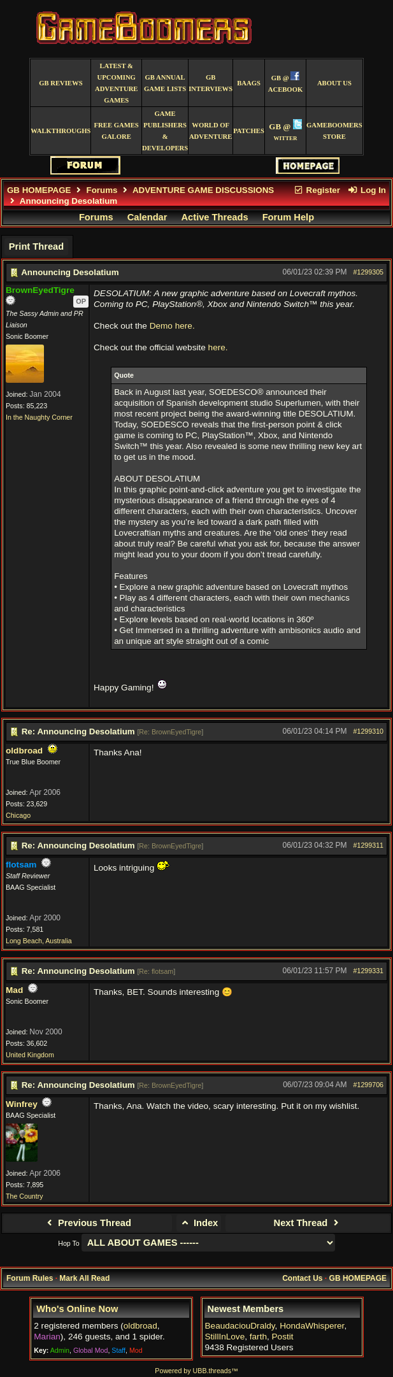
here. (218, 347)
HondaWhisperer (312, 1326)
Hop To (69, 1243)
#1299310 (368, 731)
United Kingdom (30, 1055)
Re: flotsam (156, 971)
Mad (14, 990)
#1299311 (368, 845)
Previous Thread (87, 1223)
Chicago (18, 815)
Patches (248, 130)
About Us (334, 83)
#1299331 (368, 970)
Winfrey (22, 1104)
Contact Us (302, 1278)
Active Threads (215, 217)
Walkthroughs (60, 130)
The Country (24, 1196)
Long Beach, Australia (39, 941)
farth (258, 1336)
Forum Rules (29, 1278)
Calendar (147, 217)
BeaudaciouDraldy (240, 1326)
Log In (367, 190)
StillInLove (225, 1336)
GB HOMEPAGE (39, 190)
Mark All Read (84, 1278)
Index (199, 1223)
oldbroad (24, 750)
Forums (102, 190)
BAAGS (249, 83)
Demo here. (172, 326)
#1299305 (368, 272)
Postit (283, 1336)
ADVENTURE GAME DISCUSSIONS (203, 190)
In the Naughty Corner (39, 417)
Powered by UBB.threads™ (196, 1370)
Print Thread (36, 246)
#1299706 (368, 1084)
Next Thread (308, 1223)
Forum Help (288, 217)
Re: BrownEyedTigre (170, 732)
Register (316, 190)
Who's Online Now (77, 1309)
